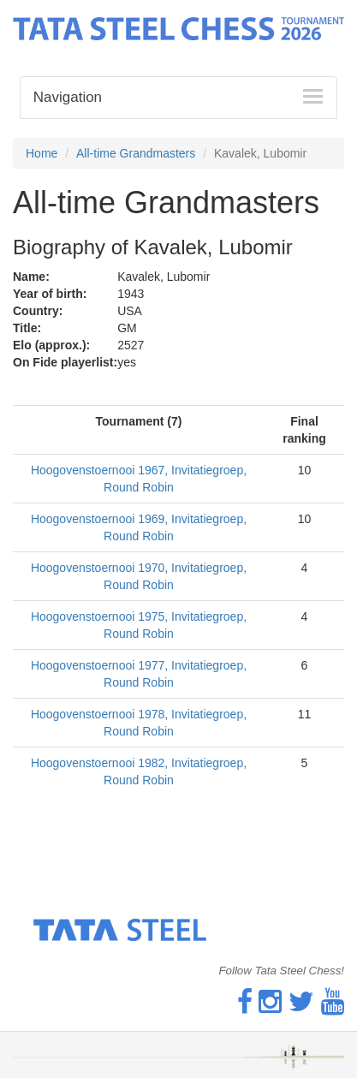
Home (41, 153)
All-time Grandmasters (135, 153)
